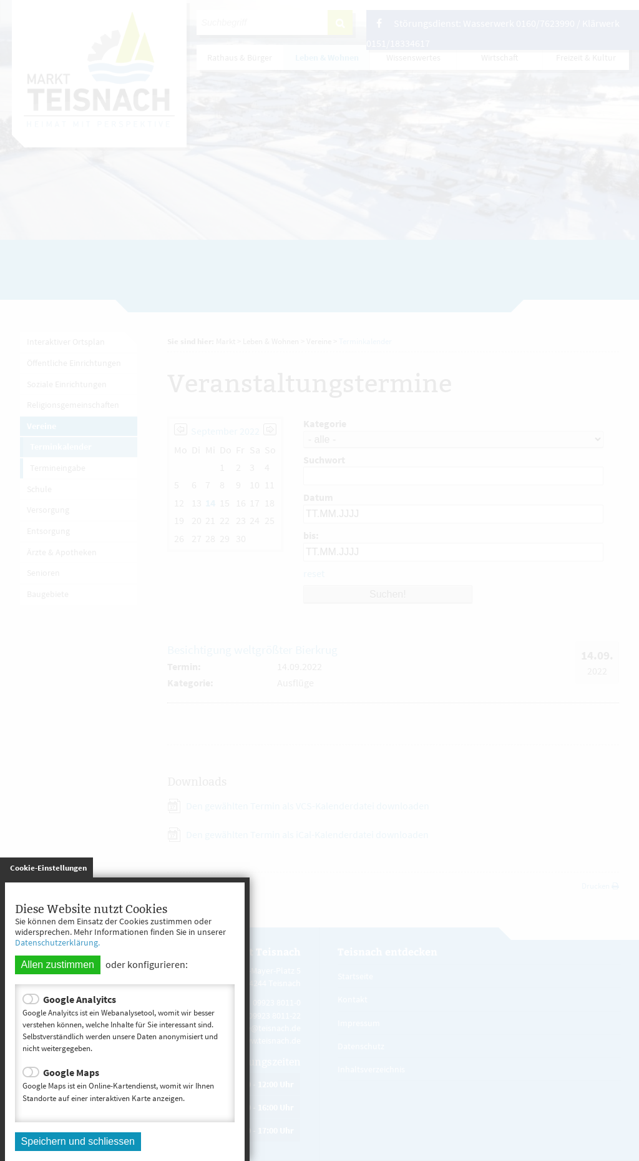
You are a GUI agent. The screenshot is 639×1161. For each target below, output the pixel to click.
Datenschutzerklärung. (57, 942)
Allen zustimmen (57, 964)
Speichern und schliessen (78, 1141)
